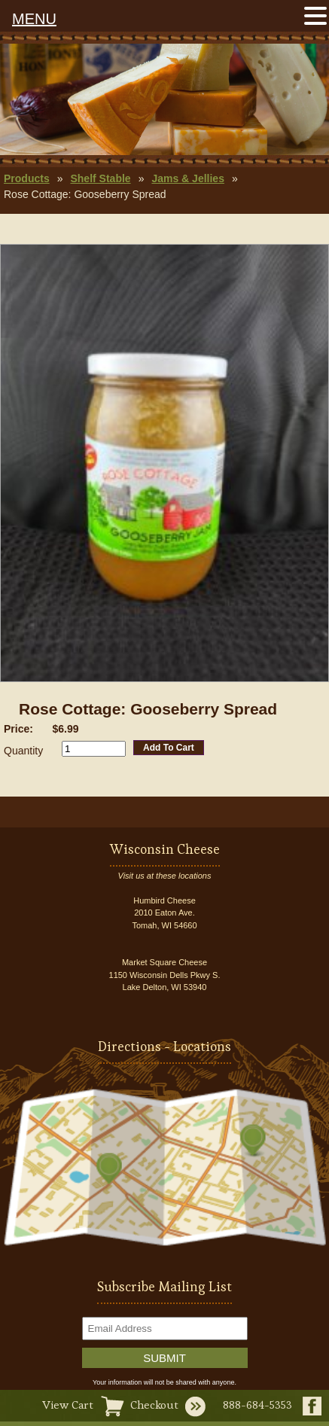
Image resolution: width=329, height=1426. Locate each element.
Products (27, 178)
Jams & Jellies (187, 178)
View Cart (67, 1404)
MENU (34, 19)
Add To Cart (168, 747)
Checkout (154, 1404)
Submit (164, 1357)
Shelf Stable (100, 178)
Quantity (23, 751)
